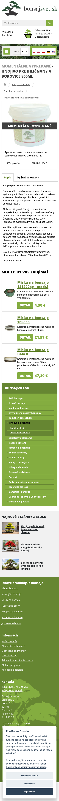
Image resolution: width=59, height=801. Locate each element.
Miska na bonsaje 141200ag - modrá (33, 284)
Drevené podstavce (19, 472)
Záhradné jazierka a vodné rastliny (27, 496)
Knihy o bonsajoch (19, 462)
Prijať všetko (29, 791)
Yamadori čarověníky (20, 417)
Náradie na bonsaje (19, 447)
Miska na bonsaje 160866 (33, 319)
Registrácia (7, 35)
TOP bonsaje (15, 398)
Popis (7, 177)
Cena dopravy (9, 655)
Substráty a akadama (20, 437)
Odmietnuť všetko (29, 775)
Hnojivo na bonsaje (21, 84)
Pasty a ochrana (17, 442)
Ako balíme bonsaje (12, 669)
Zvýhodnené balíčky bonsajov (25, 412)
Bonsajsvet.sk (6, 84)
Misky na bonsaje (18, 467)
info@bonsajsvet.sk (12, 690)
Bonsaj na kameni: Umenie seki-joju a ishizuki (32, 565)
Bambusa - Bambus (19, 491)
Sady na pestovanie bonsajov (25, 481)
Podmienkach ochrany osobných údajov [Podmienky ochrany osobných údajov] (26, 767)
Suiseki (13, 477)
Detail (25, 305)
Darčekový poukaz (19, 501)
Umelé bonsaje (17, 457)
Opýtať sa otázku (28, 177)
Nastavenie (29, 784)
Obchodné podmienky (14, 650)
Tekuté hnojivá (17, 428)
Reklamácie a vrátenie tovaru (17, 660)
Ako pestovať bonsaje (13, 646)
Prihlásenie (7, 31)
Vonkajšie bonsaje (19, 408)
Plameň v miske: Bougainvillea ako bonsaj (31, 547)
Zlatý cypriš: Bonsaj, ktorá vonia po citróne (33, 529)
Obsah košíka (42, 36)
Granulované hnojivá (13, 91)
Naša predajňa (9, 641)
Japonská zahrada (11, 623)
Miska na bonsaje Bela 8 (33, 351)
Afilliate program (11, 664)
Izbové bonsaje (17, 403)
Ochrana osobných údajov (16, 723)
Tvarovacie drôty (18, 452)
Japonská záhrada (18, 486)
